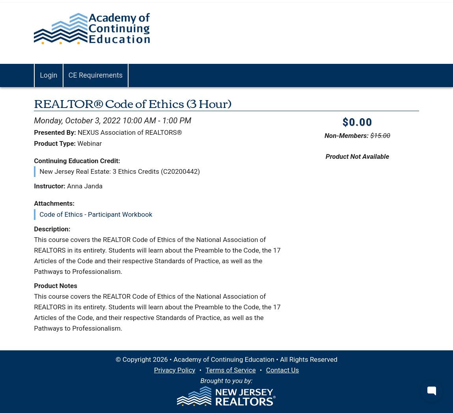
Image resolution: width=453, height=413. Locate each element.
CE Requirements (96, 75)
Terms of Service (231, 370)
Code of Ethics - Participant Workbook (95, 214)
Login (48, 75)
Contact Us (282, 370)
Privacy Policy (175, 370)
